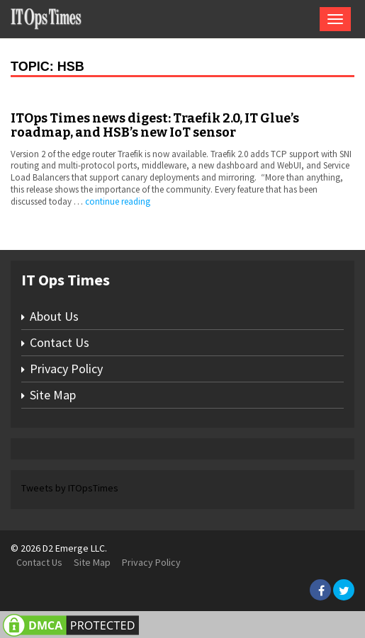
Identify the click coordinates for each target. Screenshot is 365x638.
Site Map (53, 395)
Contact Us (59, 342)
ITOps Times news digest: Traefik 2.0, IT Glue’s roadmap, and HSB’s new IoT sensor (155, 125)
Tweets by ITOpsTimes (69, 488)
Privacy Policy (66, 368)
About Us (54, 316)
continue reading (117, 201)
